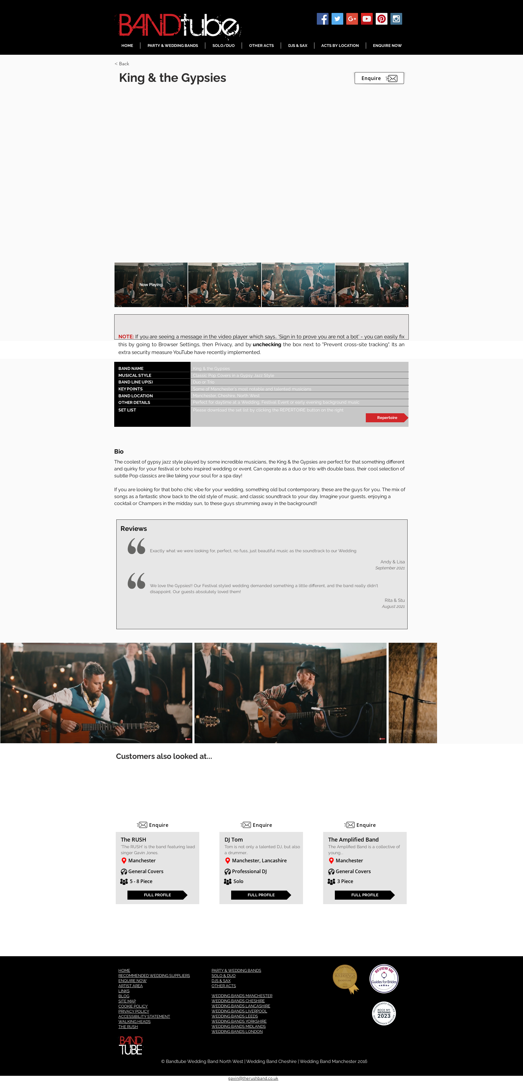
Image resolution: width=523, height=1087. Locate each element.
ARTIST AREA (130, 986)
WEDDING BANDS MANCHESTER (242, 995)
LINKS (124, 991)
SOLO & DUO (224, 975)
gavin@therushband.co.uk (253, 1078)
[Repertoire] (387, 417)
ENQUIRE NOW (132, 980)
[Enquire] (157, 825)
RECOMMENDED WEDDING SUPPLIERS (154, 975)
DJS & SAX (221, 980)
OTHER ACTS (224, 986)
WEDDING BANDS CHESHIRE (238, 1001)
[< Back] (136, 63)
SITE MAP (127, 1001)
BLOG (123, 996)
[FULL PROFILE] (157, 895)
